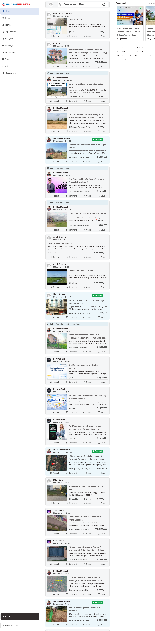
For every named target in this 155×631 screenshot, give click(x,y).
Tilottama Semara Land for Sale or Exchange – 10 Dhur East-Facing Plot (85, 579)
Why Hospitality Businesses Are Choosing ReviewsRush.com (87, 397)
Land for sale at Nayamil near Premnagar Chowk (87, 146)
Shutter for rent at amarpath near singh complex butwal (86, 302)
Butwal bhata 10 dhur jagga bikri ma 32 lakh (86, 488)
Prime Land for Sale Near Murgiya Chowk (87, 213)
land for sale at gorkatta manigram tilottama (84, 609)
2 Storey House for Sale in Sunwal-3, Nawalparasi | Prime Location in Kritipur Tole (86, 549)
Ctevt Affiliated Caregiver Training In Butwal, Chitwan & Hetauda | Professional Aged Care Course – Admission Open (129, 30)
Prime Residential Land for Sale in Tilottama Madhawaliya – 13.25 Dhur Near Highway (87, 336)
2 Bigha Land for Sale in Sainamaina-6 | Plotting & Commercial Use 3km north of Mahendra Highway (87, 458)
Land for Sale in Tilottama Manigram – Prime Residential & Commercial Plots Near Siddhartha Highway (86, 116)
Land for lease (75, 19)
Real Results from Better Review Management (83, 366)
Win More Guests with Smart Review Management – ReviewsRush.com (85, 427)
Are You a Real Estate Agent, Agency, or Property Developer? (87, 180)
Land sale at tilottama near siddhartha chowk (86, 85)
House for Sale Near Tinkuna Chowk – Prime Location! (86, 518)
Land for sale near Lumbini (60, 243)
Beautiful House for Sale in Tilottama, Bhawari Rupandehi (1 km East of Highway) (88, 51)
